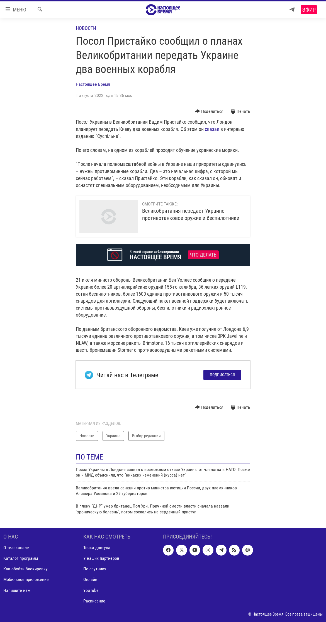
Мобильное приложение (26, 579)
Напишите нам (16, 590)
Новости (86, 28)
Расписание (94, 601)
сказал (212, 129)
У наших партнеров (101, 558)
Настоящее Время (93, 84)
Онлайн (90, 579)
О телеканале (16, 547)
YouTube (91, 590)
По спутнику (94, 569)
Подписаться (222, 374)
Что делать (203, 255)
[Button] (209, 111)
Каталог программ (20, 558)
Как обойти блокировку (25, 569)
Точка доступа (96, 547)
